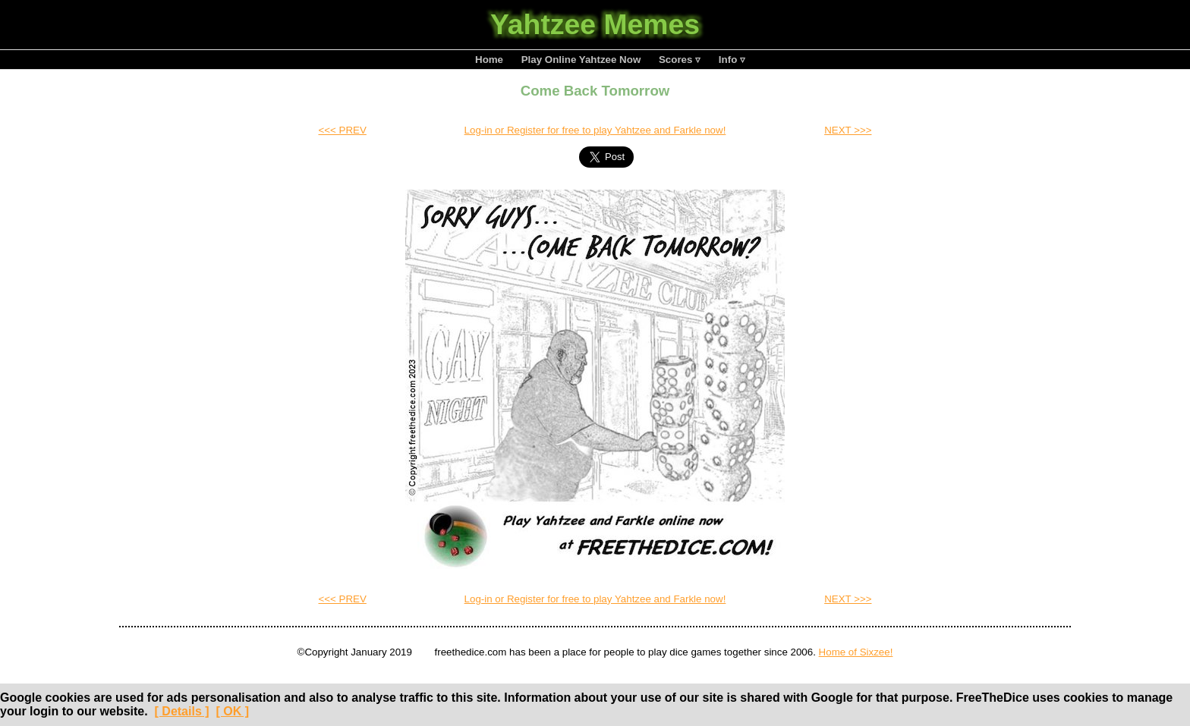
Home (489, 59)
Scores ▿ (679, 59)
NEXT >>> (847, 130)
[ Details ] (182, 711)
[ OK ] (232, 711)
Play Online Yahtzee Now (581, 59)
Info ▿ (732, 59)
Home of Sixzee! (856, 652)
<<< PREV (342, 130)
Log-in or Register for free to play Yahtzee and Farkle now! (595, 130)
